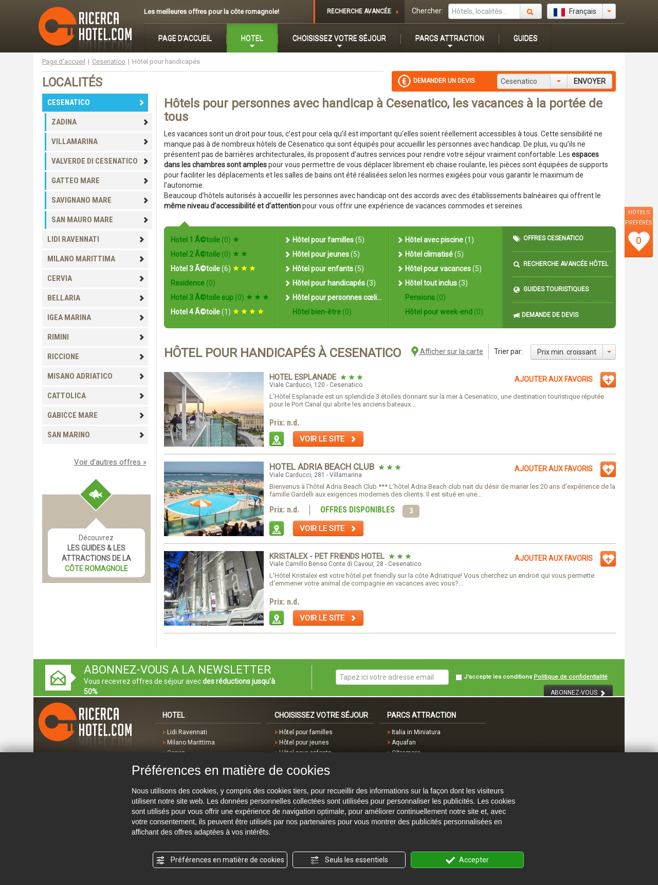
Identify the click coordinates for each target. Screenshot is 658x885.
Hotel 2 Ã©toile (209, 254)
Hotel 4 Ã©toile (217, 312)
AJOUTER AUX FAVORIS (554, 379)
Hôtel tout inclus (432, 283)
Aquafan (404, 742)
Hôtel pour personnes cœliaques (333, 297)
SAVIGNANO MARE (100, 200)
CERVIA (96, 278)
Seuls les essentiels (349, 860)
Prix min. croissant (566, 352)
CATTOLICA (96, 395)
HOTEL (252, 38)
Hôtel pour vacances (439, 268)
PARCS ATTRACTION (449, 38)
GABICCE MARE (96, 415)
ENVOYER (590, 81)
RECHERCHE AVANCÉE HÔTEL (560, 264)
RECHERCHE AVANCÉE (359, 11)
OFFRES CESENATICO (548, 238)
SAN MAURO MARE (100, 219)
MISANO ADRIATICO (96, 376)
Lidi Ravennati (187, 732)
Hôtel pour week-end (443, 312)
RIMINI (96, 337)
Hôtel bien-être (321, 312)
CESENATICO (96, 102)
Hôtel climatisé (430, 254)
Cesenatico (108, 61)
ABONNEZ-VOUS (578, 693)
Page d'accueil (63, 61)
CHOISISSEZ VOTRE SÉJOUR (339, 38)
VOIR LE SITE (328, 439)
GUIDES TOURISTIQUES (551, 289)
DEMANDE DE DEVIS (545, 315)
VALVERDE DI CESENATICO (100, 161)
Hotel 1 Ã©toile (205, 240)
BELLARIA (96, 298)
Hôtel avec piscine (435, 240)
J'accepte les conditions (531, 677)
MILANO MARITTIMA (96, 258)
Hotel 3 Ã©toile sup (220, 297)
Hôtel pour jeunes (322, 254)
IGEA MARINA (96, 317)
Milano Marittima (191, 742)
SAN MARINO (96, 434)
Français (575, 11)
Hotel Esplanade (303, 377)
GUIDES (526, 38)
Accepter (467, 860)
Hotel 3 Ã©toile (213, 268)
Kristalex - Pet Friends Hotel (328, 556)
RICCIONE (96, 356)
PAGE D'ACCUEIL (185, 38)
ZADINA (100, 122)
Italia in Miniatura (416, 732)
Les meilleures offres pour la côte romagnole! (211, 11)
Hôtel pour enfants (324, 268)
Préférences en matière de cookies (220, 860)
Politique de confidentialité (571, 677)
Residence (193, 283)
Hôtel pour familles (324, 240)
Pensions (425, 297)
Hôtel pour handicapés (330, 283)
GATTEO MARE (100, 180)
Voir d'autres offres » (110, 462)
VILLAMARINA (100, 141)
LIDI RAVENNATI (96, 239)
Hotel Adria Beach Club (322, 467)
